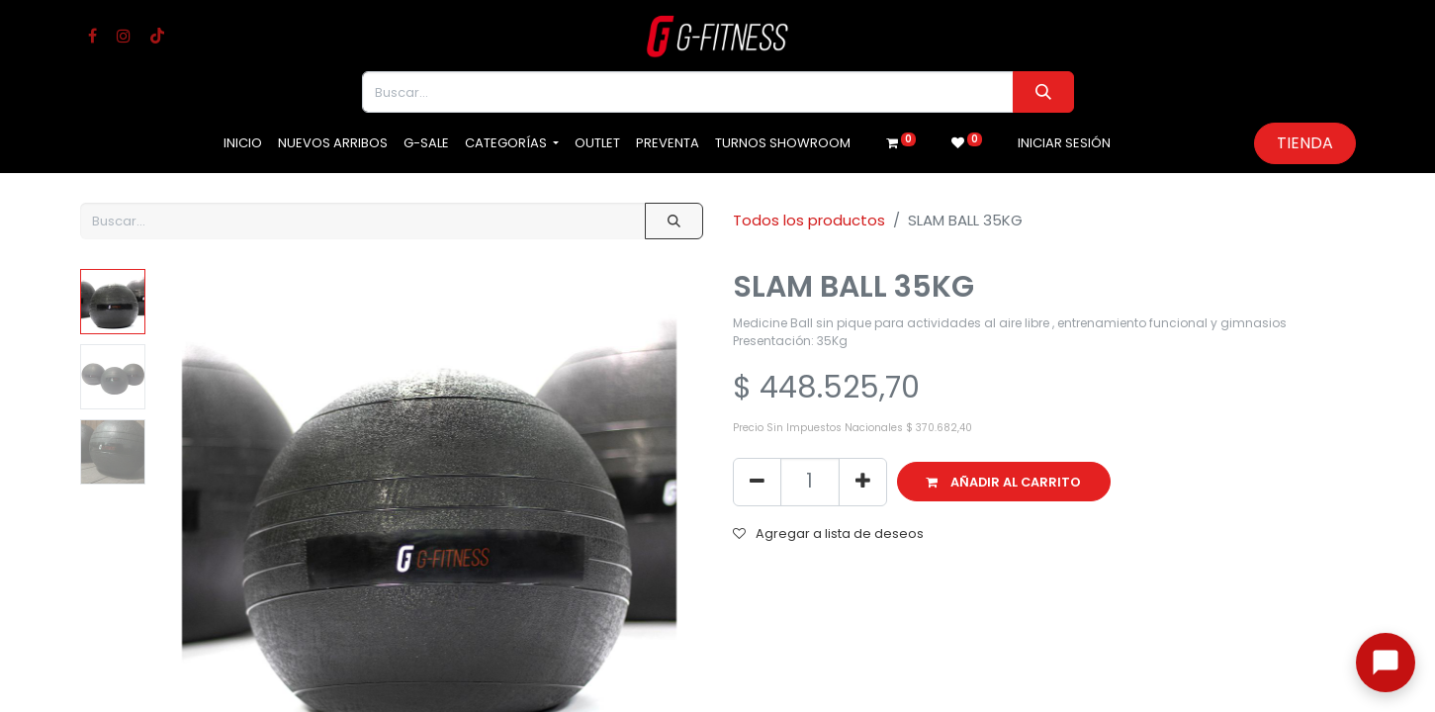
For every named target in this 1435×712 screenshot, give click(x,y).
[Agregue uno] (863, 482)
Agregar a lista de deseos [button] (828, 533)
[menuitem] (243, 143)
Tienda (1305, 143)
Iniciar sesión (1064, 143)
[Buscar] (1043, 92)
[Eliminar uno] (757, 482)
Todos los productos (809, 220)
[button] (1004, 481)
